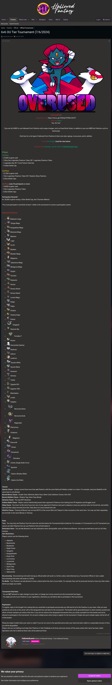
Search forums (14, 24)
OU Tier (57, 123)
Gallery (65, 19)
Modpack (42, 19)
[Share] (109, 41)
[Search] (106, 20)
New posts (4, 24)
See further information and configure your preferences (19, 680)
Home (4, 19)
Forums (13, 19)
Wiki (33, 19)
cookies (15, 676)
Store (50, 19)
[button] (7, 20)
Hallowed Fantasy (62, 638)
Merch (58, 19)
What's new (23, 19)
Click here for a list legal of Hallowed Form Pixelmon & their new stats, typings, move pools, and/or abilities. (56, 136)
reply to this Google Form (18, 607)
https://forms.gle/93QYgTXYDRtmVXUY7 (62, 118)
